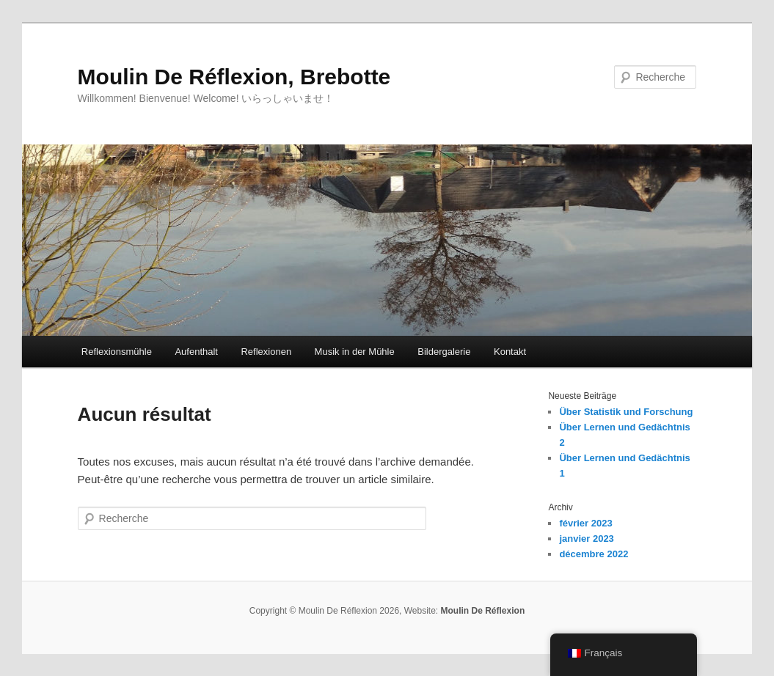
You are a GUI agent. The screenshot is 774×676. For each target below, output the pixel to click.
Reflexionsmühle (116, 351)
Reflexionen (266, 351)
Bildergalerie (443, 351)
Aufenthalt (196, 351)
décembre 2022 (593, 553)
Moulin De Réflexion (483, 611)
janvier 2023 (586, 538)
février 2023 (585, 523)
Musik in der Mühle (355, 351)
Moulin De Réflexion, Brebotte (234, 77)
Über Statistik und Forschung (626, 411)
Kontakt (510, 351)
